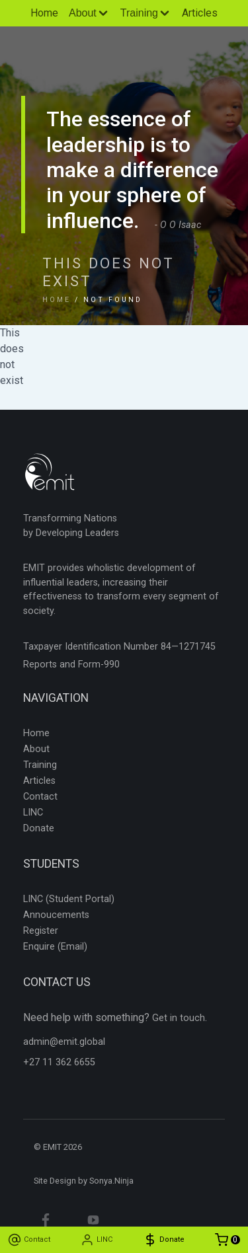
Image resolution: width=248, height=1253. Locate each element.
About (36, 749)
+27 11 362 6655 (59, 1062)
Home (44, 13)
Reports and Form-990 (71, 664)
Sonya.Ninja (111, 1181)
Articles (200, 13)
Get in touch (178, 1018)
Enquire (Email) (55, 946)
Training (40, 765)
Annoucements (56, 915)
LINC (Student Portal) (68, 899)
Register (40, 930)
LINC (33, 812)
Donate (38, 828)
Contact (40, 796)
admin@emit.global (64, 1041)
